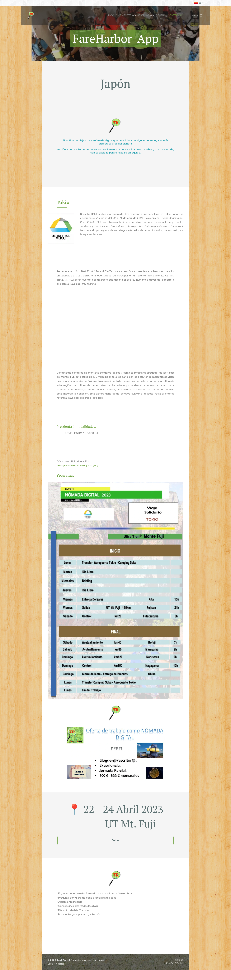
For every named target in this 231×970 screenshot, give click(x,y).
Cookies (60, 963)
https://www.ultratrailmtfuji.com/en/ (77, 465)
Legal (50, 963)
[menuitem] (114, 15)
